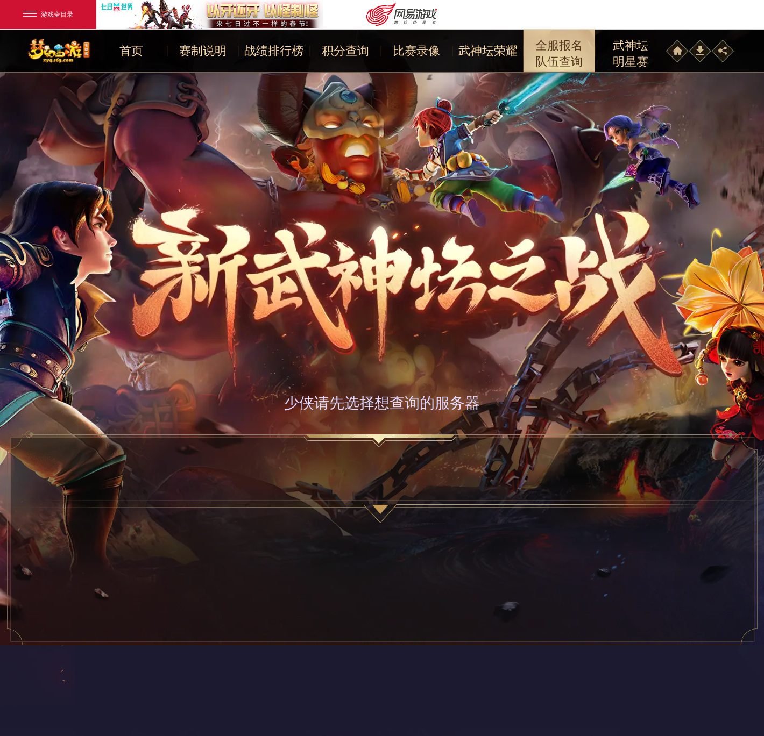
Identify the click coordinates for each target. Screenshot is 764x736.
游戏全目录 (48, 14)
